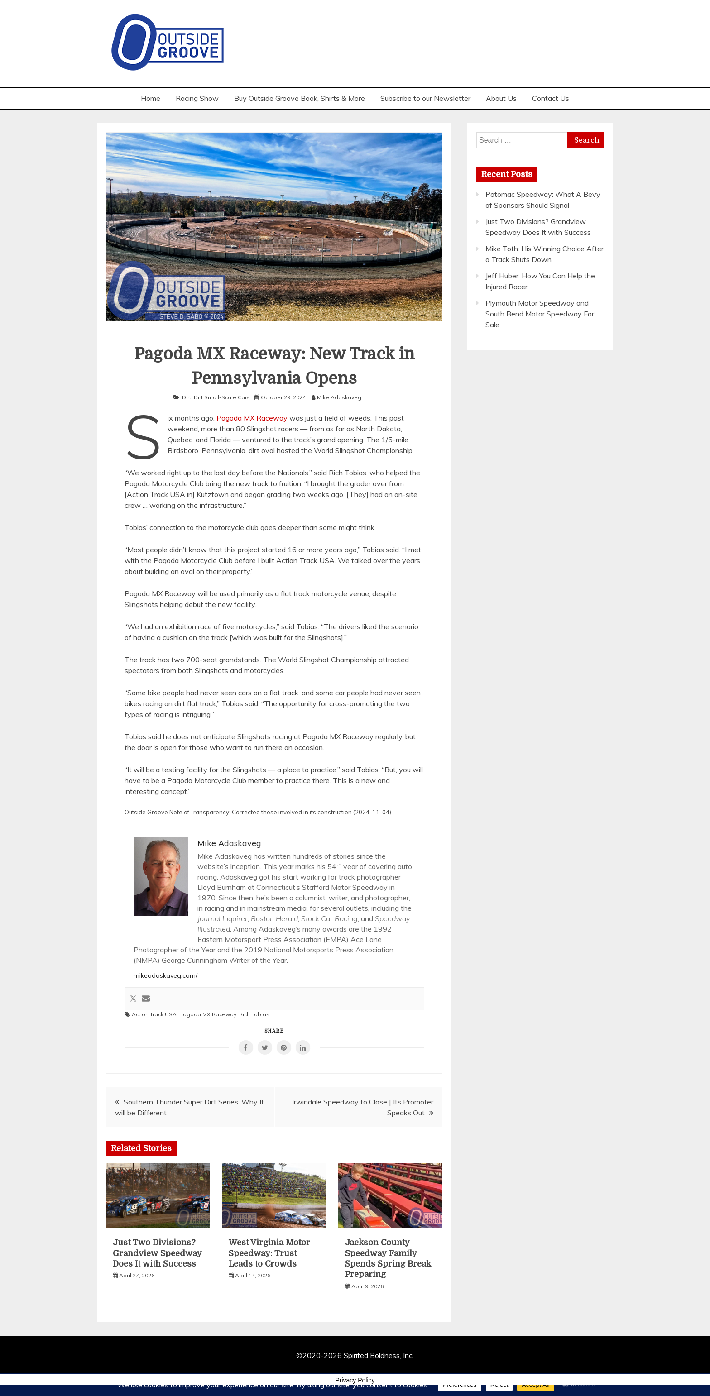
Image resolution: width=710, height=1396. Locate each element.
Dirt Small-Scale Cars (222, 397)
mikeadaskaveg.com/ (165, 975)
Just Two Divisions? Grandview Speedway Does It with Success (157, 1253)
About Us (501, 98)
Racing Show (197, 98)
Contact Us (550, 98)
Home (150, 98)
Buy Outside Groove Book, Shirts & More (299, 98)
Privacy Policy (354, 1380)
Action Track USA (154, 1014)
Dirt (186, 397)
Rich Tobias (254, 1014)
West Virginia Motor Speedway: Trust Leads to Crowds (269, 1253)
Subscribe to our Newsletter (425, 98)
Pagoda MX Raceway (252, 417)
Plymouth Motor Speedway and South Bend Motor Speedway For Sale (539, 313)
